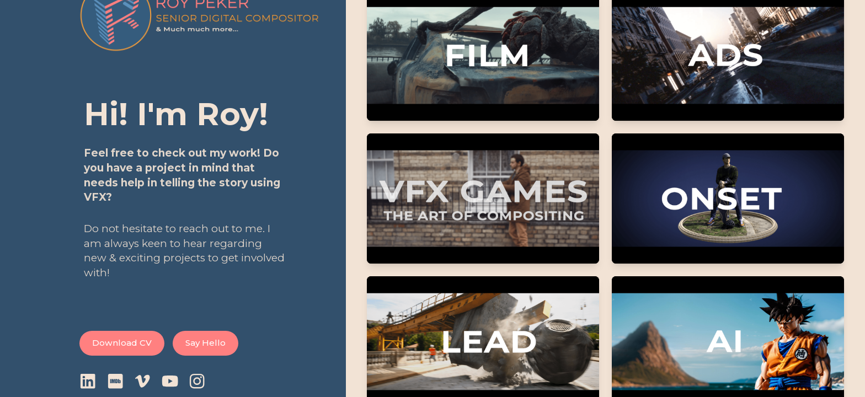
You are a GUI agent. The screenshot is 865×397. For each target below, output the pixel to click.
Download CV (122, 342)
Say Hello (205, 342)
